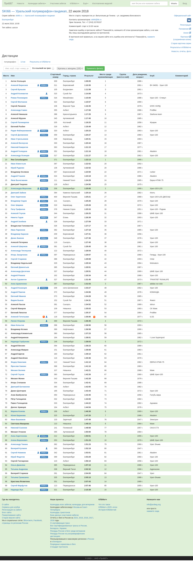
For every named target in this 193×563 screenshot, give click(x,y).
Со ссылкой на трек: (41, 68)
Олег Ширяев (17, 205)
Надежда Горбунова (20, 342)
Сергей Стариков (18, 259)
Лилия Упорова (18, 321)
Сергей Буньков (18, 89)
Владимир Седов (19, 201)
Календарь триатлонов (60, 512)
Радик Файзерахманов (21, 131)
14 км (23, 62)
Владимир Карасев (19, 234)
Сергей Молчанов (19, 102)
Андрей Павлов (18, 292)
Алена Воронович (19, 440)
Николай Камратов (19, 147)
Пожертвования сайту (11, 515)
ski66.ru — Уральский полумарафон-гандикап (35, 16)
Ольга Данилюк (18, 465)
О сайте (5, 504)
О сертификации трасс (60, 523)
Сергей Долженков (19, 135)
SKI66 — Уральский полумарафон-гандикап (34, 11)
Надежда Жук (17, 490)
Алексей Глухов (18, 213)
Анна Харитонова (19, 436)
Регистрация (185, 25)
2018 (86, 518)
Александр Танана (19, 444)
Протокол (186, 37)
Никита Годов (17, 217)
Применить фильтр (94, 68)
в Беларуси (56, 542)
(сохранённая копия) (182, 39)
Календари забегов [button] (37, 3)
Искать (174, 3)
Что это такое (104, 504)
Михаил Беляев (18, 370)
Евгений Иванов (18, 296)
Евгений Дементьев (20, 267)
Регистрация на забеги (12, 510)
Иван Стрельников (19, 139)
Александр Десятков (20, 271)
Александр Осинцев (20, 155)
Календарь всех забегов (60, 504)
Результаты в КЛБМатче (180, 47)
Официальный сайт (182, 16)
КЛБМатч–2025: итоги (108, 507)
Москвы (76, 507)
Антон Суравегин (19, 279)
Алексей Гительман (20, 317)
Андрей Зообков (18, 221)
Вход (185, 3)
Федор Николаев (18, 362)
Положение (185, 29)
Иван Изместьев (18, 164)
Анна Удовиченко (19, 284)
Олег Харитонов (18, 197)
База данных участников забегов (64, 515)
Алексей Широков (19, 246)
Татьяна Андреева (19, 469)
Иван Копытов (17, 325)
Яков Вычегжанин (19, 180)
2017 (91, 518)
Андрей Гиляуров (19, 151)
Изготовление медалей (102, 3)
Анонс (187, 33)
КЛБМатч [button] (74, 3)
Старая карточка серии (181, 43)
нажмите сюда (153, 511)
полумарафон (10, 62)
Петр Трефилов (18, 209)
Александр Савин (19, 110)
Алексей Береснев (19, 85)
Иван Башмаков (18, 419)
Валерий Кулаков (19, 448)
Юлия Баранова (18, 415)
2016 (52, 520)
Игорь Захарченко (19, 255)
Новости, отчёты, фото (181, 51)
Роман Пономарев (19, 98)
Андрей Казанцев (19, 288)
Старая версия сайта (11, 518)
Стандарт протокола (59, 547)
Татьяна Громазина (20, 477)
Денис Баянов (17, 238)
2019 (81, 518)
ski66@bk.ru (96, 20)
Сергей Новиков (18, 453)
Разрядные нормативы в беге (63, 544)
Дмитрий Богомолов (20, 387)
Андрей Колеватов (19, 94)
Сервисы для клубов (11, 507)
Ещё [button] (85, 3)
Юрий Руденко (17, 168)
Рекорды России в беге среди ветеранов (67, 531)
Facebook (38, 520)
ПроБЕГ (8, 3)
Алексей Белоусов (19, 143)
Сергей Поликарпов (20, 122)
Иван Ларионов (18, 230)
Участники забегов (58, 3)
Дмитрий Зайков (18, 193)
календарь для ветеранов (83, 504)
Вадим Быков (17, 300)
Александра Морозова (21, 188)
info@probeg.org (154, 504)
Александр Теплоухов (21, 251)
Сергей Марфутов (19, 486)
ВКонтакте (28, 520)
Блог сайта (6, 512)
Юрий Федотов (18, 457)
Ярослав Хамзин (18, 366)
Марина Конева (18, 411)
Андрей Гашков (18, 176)
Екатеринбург (8, 20)
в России (90, 539)
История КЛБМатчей (107, 510)
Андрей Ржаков (18, 275)
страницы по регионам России (15, 523)
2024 (76, 518)
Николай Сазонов (19, 428)
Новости (20, 3)
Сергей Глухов (17, 374)
